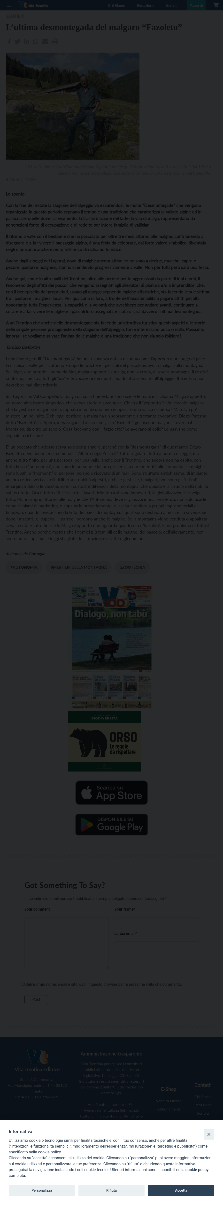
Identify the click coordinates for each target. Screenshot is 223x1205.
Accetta (181, 1190)
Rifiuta (111, 1190)
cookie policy (196, 1169)
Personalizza (41, 1190)
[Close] (209, 1134)
